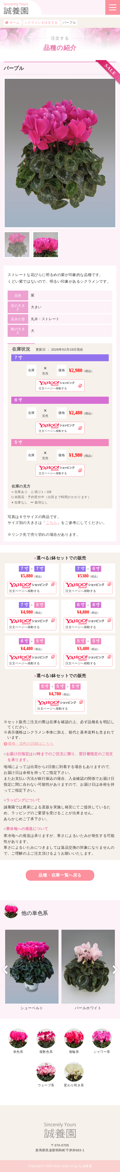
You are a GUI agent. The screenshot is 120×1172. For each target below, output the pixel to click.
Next (115, 969)
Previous (5, 969)
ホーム (12, 22)
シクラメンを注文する (41, 22)
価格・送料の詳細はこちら (31, 743)
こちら (51, 523)
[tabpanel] (60, 153)
